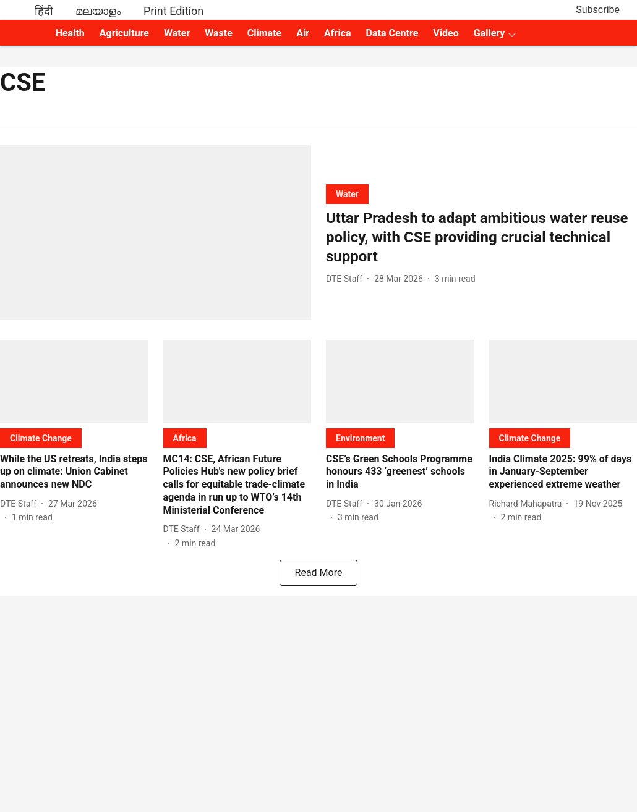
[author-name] (346, 279)
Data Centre (392, 33)
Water (177, 33)
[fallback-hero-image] (155, 232)
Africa (337, 33)
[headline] (481, 238)
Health (70, 33)
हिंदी (44, 10)
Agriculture (124, 33)
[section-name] (347, 194)
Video (445, 33)
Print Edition (173, 10)
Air (302, 33)
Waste (219, 33)
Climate (264, 33)
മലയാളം (98, 10)
